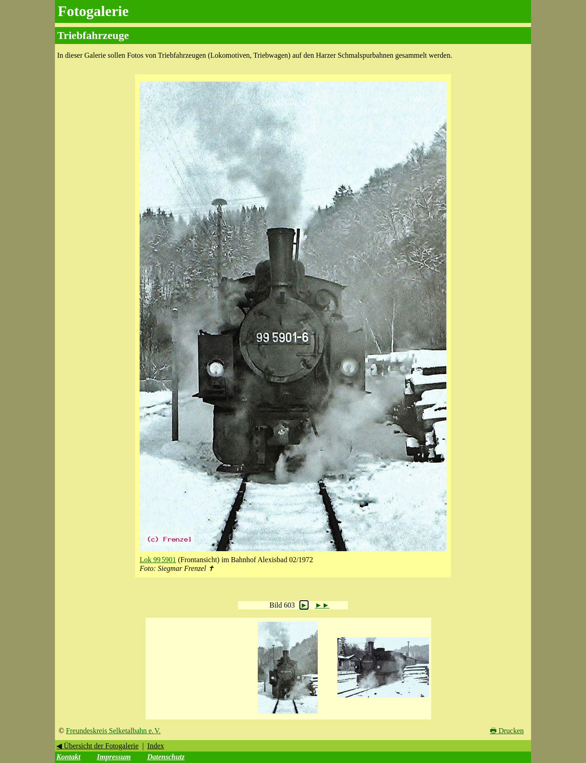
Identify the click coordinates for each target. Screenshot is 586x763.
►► (322, 605)
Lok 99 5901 (158, 560)
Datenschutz (165, 757)
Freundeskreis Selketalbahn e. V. (113, 731)
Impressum (114, 757)
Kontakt (68, 757)
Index (155, 746)
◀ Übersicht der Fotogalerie (97, 746)
